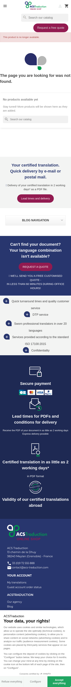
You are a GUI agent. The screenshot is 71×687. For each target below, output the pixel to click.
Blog (10, 606)
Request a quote (35, 266)
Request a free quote (50, 27)
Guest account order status (24, 587)
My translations (16, 582)
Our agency (14, 601)
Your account (19, 575)
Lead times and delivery (35, 198)
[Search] (44, 18)
